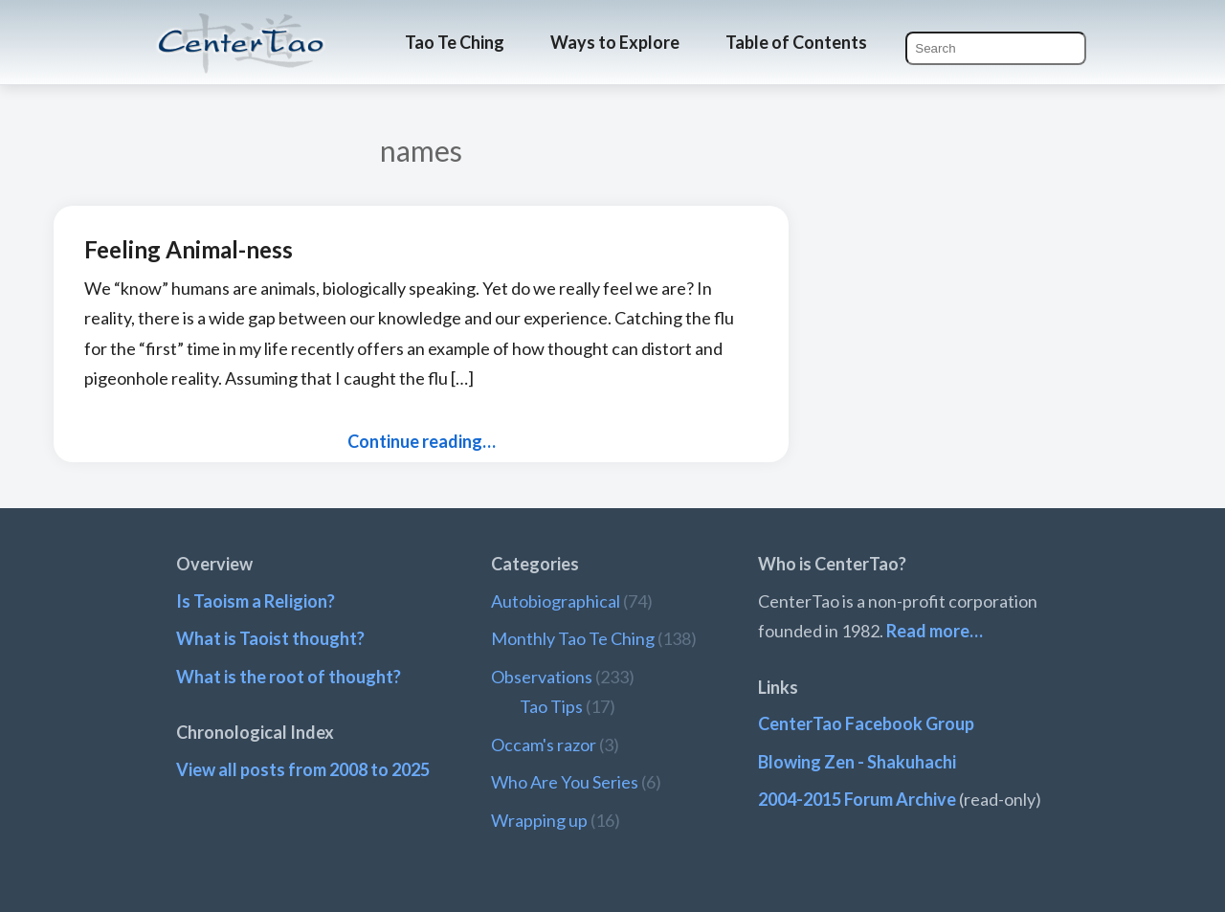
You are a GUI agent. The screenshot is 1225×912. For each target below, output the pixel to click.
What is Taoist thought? (270, 638)
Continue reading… (421, 441)
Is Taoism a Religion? (255, 601)
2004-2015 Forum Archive (857, 799)
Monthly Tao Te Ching (573, 638)
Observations (541, 676)
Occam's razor (543, 744)
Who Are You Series (564, 781)
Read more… (934, 630)
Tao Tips (551, 706)
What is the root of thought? (288, 676)
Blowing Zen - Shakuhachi (857, 761)
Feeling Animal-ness (188, 249)
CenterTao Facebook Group (866, 723)
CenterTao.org (241, 26)
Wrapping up (539, 820)
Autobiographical (555, 601)
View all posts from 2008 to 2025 (303, 769)
